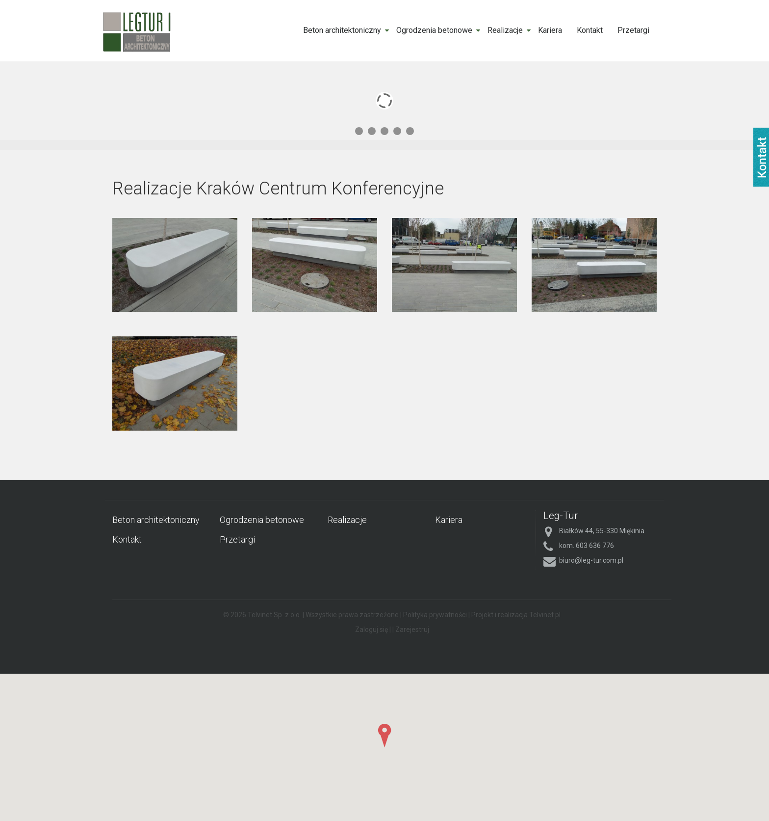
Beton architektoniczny (342, 30)
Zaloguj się (371, 629)
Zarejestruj (412, 629)
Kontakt (590, 30)
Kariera (550, 30)
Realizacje (505, 30)
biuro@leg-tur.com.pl (591, 560)
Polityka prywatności (435, 615)
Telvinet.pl (545, 615)
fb (761, 157)
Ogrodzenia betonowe (434, 30)
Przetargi (633, 30)
